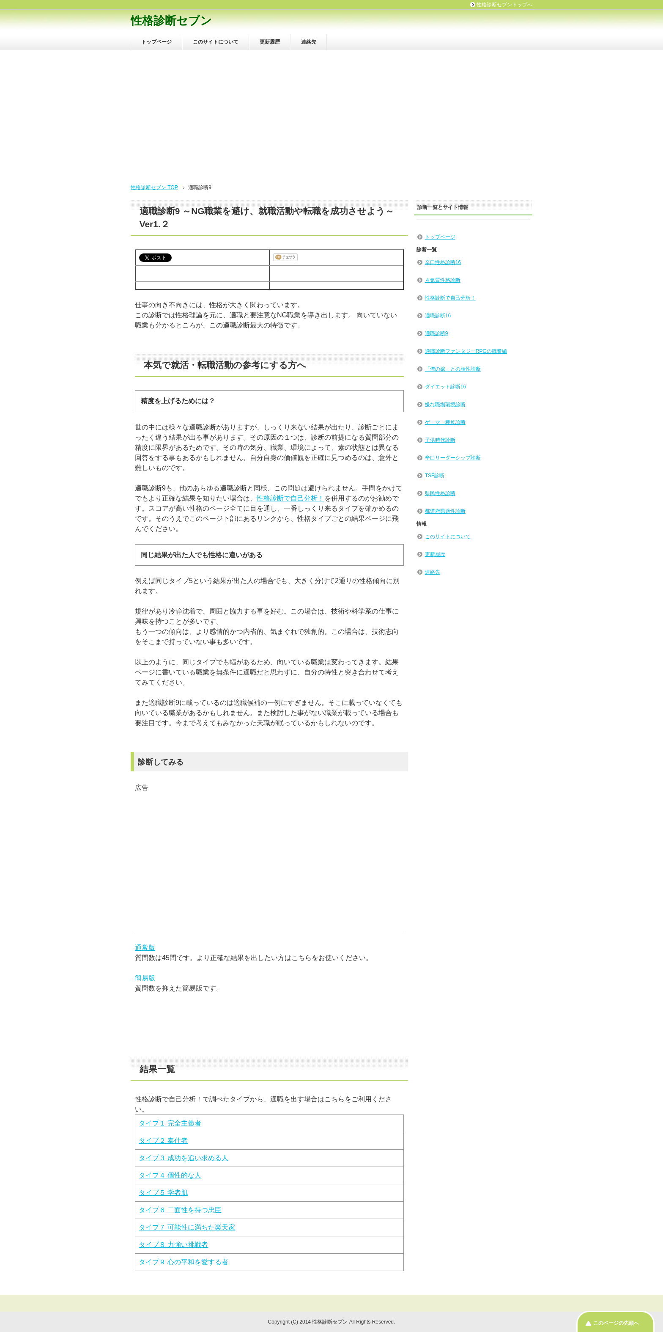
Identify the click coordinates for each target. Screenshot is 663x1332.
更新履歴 (270, 42)
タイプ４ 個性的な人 (170, 1175)
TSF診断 (435, 476)
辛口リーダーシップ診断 (453, 458)
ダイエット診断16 (445, 387)
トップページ (156, 42)
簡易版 (145, 978)
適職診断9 (436, 333)
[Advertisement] (331, 113)
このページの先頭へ (616, 1323)
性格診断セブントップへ (504, 5)
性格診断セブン (171, 20)
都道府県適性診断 (445, 511)
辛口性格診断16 (443, 262)
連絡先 (308, 42)
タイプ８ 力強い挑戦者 (173, 1244)
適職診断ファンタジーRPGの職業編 (466, 351)
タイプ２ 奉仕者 (163, 1140)
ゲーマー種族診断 (445, 422)
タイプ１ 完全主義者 (170, 1123)
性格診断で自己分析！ (290, 498)
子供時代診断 (440, 440)
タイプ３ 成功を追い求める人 (183, 1157)
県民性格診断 (440, 493)
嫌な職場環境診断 (445, 404)
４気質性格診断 (442, 280)
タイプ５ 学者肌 (163, 1192)
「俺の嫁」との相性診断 (453, 369)
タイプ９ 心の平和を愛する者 (183, 1262)
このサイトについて (215, 42)
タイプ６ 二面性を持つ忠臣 (180, 1210)
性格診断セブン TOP (154, 187)
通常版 (145, 947)
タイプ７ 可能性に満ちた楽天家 (187, 1227)
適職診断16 (438, 316)
